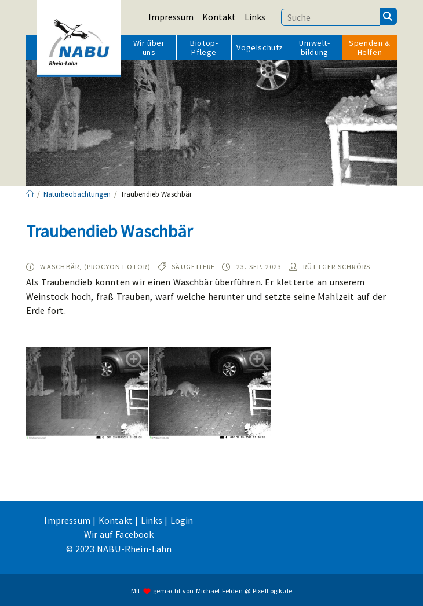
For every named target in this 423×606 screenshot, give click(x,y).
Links (255, 17)
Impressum (171, 17)
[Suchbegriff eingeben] (330, 17)
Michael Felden (219, 590)
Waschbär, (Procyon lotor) (95, 266)
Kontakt (219, 17)
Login (182, 520)
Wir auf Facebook (119, 534)
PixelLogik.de (272, 590)
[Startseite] (30, 194)
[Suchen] (388, 16)
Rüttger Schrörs (336, 266)
